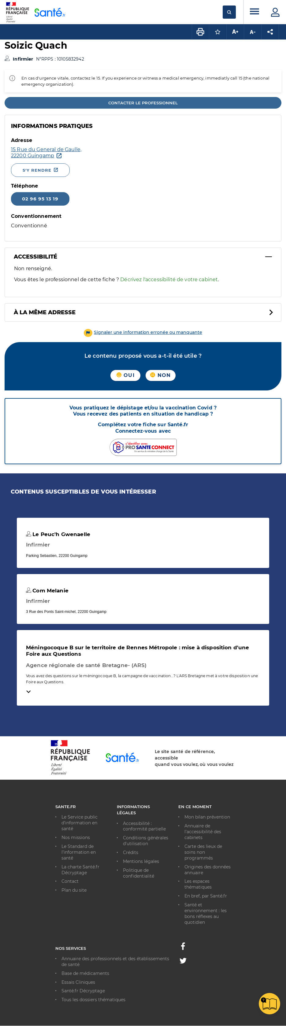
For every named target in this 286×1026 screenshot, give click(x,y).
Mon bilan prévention (207, 817)
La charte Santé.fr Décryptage (80, 869)
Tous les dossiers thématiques (93, 999)
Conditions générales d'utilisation (145, 840)
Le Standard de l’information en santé (78, 852)
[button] (143, 332)
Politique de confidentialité (138, 873)
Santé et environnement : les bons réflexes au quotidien (205, 913)
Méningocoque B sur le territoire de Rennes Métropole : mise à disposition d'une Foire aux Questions (137, 650)
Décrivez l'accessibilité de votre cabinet (169, 279)
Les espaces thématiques (198, 884)
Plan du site (74, 890)
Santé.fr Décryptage (83, 991)
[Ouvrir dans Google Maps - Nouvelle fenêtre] (46, 153)
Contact (70, 881)
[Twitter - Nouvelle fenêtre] (183, 961)
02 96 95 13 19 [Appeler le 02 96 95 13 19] (40, 199)
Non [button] (160, 375)
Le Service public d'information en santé (79, 822)
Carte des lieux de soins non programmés (203, 852)
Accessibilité (35, 256)
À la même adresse (45, 312)
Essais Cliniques (78, 982)
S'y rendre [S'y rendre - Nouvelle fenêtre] (37, 170)
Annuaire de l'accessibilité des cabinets (202, 831)
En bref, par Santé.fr (205, 896)
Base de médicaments (85, 973)
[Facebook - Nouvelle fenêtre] (183, 948)
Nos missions (75, 837)
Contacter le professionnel (143, 102)
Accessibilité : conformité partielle (144, 826)
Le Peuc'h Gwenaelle (58, 534)
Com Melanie (47, 591)
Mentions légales (141, 861)
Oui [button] (126, 375)
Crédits (130, 852)
